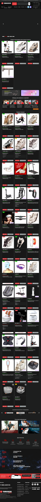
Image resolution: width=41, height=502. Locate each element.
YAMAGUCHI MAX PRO (5, 57)
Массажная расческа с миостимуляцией (9, 374)
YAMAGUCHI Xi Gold (30, 129)
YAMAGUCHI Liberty (5, 178)
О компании (5, 7)
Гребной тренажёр (18, 128)
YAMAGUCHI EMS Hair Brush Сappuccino (8, 375)
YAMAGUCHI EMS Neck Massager (20, 350)
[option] (20, 24)
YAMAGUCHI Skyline (30, 227)
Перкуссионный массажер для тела (33, 202)
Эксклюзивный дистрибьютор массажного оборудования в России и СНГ (31, 0)
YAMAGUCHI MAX (17, 301)
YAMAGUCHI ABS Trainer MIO (7, 350)
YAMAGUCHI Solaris (5, 252)
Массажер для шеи (18, 349)
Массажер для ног (18, 177)
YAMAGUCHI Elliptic (30, 350)
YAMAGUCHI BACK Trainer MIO (19, 227)
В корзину (4, 63)
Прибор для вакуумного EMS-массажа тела (34, 251)
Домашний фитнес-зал (36, 7)
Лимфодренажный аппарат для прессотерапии (22, 202)
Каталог (26, 486)
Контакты (26, 491)
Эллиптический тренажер (31, 349)
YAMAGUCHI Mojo (17, 399)
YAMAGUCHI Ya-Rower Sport (19, 129)
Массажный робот (30, 56)
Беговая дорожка (4, 56)
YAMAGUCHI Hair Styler (5, 81)
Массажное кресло (5, 128)
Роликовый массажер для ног (32, 374)
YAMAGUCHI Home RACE (31, 178)
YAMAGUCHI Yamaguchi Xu (19, 57)
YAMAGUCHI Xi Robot (31, 57)
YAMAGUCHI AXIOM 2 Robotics (7, 129)
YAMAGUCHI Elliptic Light (6, 203)
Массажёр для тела (18, 251)
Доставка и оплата (10, 7)
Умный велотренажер (18, 325)
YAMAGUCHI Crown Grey (6, 301)
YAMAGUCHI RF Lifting (31, 301)
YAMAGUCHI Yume (30, 375)
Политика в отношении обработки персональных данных (6, 488)
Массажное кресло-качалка (7, 177)
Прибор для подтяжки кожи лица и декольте (34, 325)
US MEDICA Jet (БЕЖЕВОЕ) (19, 375)
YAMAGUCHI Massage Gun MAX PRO (33, 203)
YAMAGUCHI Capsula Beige (19, 178)
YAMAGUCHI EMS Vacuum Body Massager (34, 252)
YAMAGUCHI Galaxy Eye (6, 227)
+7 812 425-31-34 (36, 3)
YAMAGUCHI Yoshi (17, 252)
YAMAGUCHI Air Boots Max (19, 203)
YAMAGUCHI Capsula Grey (6, 399)
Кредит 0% (27, 489)
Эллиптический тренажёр (6, 202)
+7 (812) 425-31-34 (5, 485)
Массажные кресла (18, 56)
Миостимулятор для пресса (7, 349)
